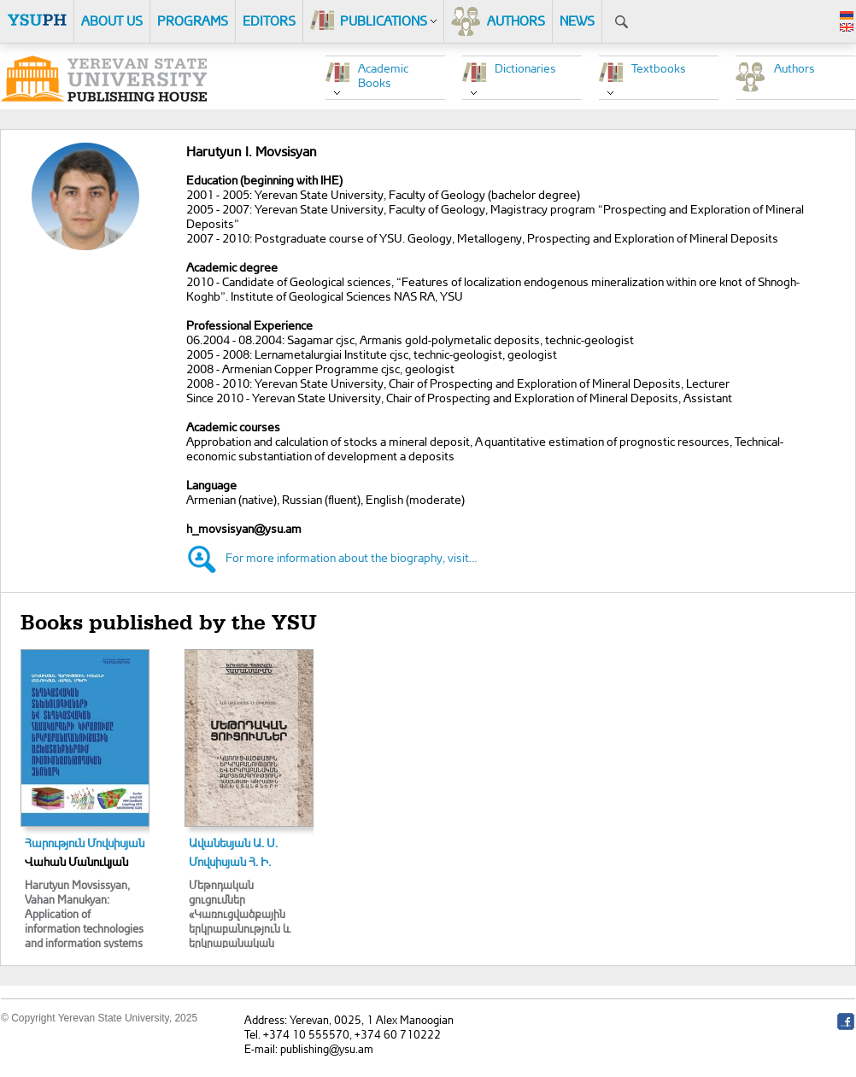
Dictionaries (525, 68)
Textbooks (658, 68)
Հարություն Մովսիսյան (84, 842)
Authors (794, 68)
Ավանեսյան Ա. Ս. (233, 842)
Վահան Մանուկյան (76, 861)
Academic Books (383, 75)
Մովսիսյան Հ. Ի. (230, 861)
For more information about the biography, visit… (352, 557)
